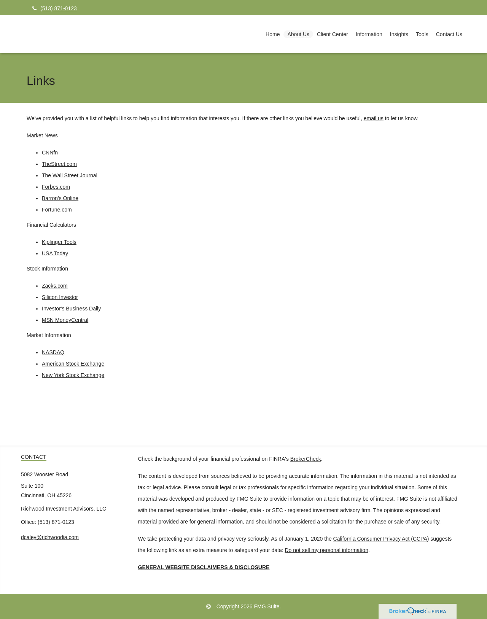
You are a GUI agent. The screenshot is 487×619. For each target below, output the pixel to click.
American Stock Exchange (73, 364)
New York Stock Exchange (73, 375)
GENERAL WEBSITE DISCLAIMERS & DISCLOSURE (204, 567)
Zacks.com (55, 286)
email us (374, 118)
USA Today (55, 253)
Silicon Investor (60, 297)
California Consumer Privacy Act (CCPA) (381, 539)
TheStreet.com (59, 164)
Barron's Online (60, 198)
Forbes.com (56, 187)
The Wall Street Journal (69, 175)
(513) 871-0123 (54, 8)
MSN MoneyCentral (65, 320)
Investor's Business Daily (71, 309)
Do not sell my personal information (326, 550)
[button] (298, 34)
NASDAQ (53, 352)
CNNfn (50, 153)
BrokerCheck (305, 459)
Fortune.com (57, 210)
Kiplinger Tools (59, 242)
